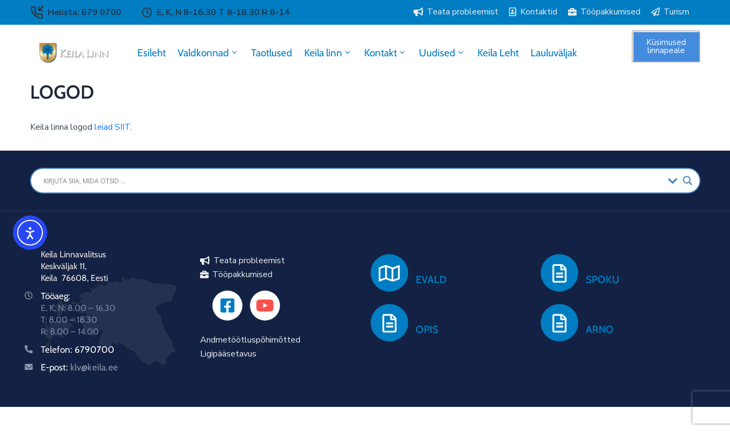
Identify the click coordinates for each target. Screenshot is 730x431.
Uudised (442, 53)
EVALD (431, 279)
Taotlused (271, 53)
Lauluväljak (553, 53)
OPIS (427, 329)
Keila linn (328, 53)
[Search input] (352, 180)
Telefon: (58, 349)
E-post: (79, 367)
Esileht (151, 53)
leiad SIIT (112, 127)
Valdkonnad (208, 53)
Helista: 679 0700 (84, 12)
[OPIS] (389, 322)
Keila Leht (498, 53)
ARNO (600, 329)
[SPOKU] (559, 273)
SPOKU (603, 279)
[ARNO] (559, 322)
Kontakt (385, 53)
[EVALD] (389, 273)
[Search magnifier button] (687, 180)
